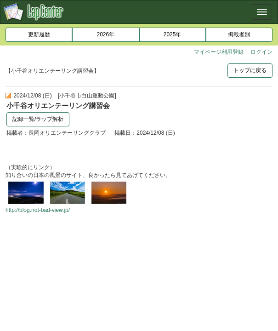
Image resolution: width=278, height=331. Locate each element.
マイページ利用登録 (219, 52)
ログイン (261, 52)
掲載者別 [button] (239, 34)
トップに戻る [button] (250, 70)
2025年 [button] (173, 34)
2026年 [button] (106, 34)
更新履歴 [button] (39, 34)
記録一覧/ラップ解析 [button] (37, 119)
